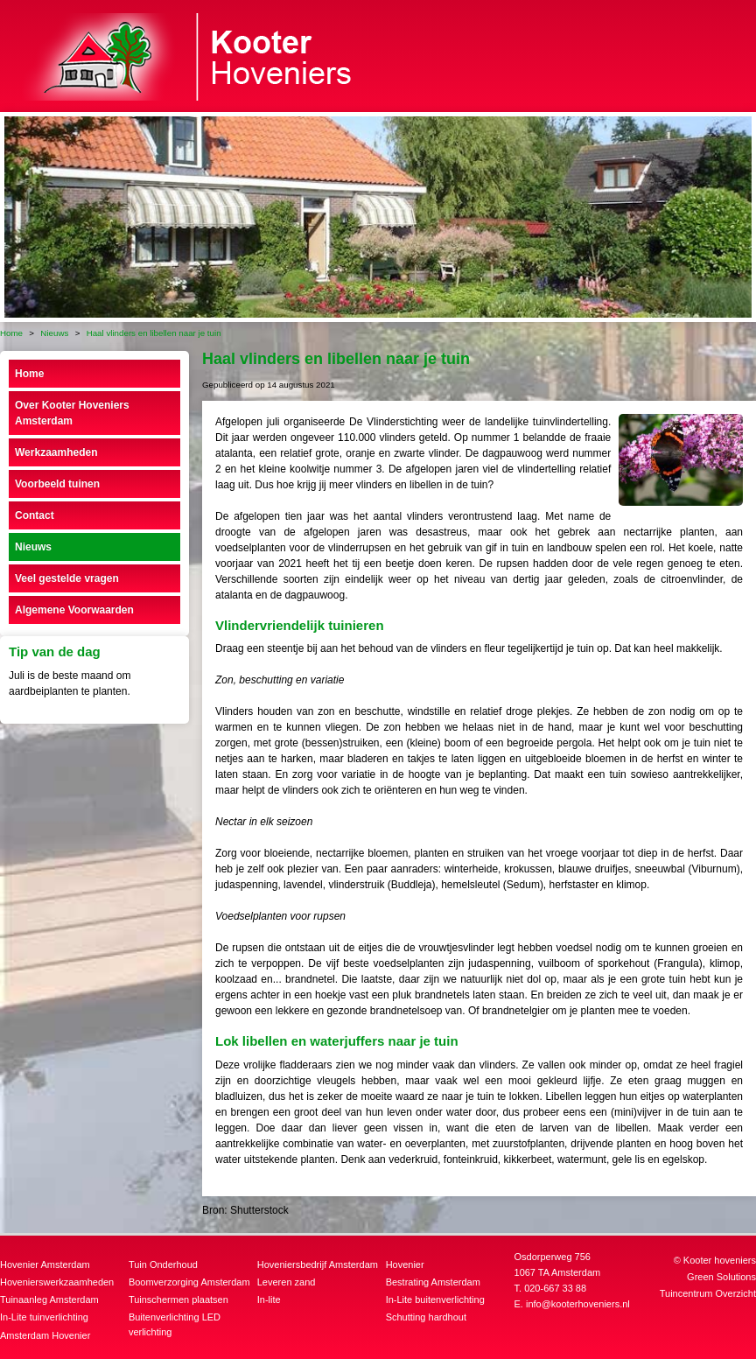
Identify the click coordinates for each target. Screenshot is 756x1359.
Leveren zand (286, 1282)
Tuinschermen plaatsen (178, 1299)
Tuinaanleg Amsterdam (49, 1299)
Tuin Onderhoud (163, 1264)
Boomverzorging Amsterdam (189, 1282)
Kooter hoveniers (719, 1260)
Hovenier (405, 1264)
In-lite (269, 1299)
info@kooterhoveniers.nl (578, 1304)
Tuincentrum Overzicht (708, 1293)
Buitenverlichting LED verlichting (174, 1324)
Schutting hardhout (426, 1317)
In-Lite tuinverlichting (44, 1317)
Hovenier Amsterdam (45, 1264)
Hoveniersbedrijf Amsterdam (317, 1264)
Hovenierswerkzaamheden (57, 1282)
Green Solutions (721, 1276)
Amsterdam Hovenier (45, 1335)
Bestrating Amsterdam (433, 1282)
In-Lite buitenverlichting (435, 1299)
